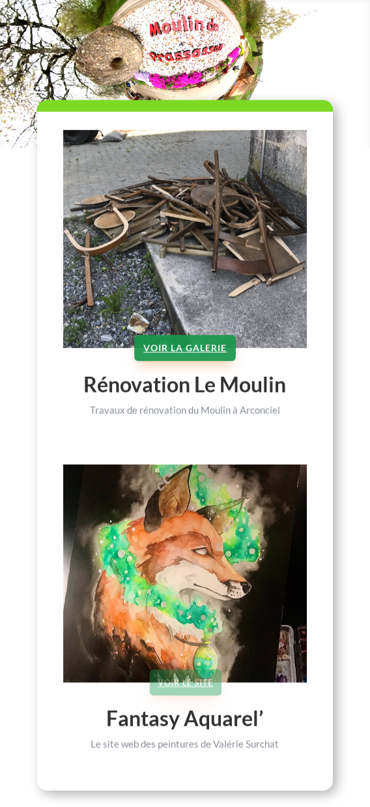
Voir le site (185, 693)
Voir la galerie (185, 359)
